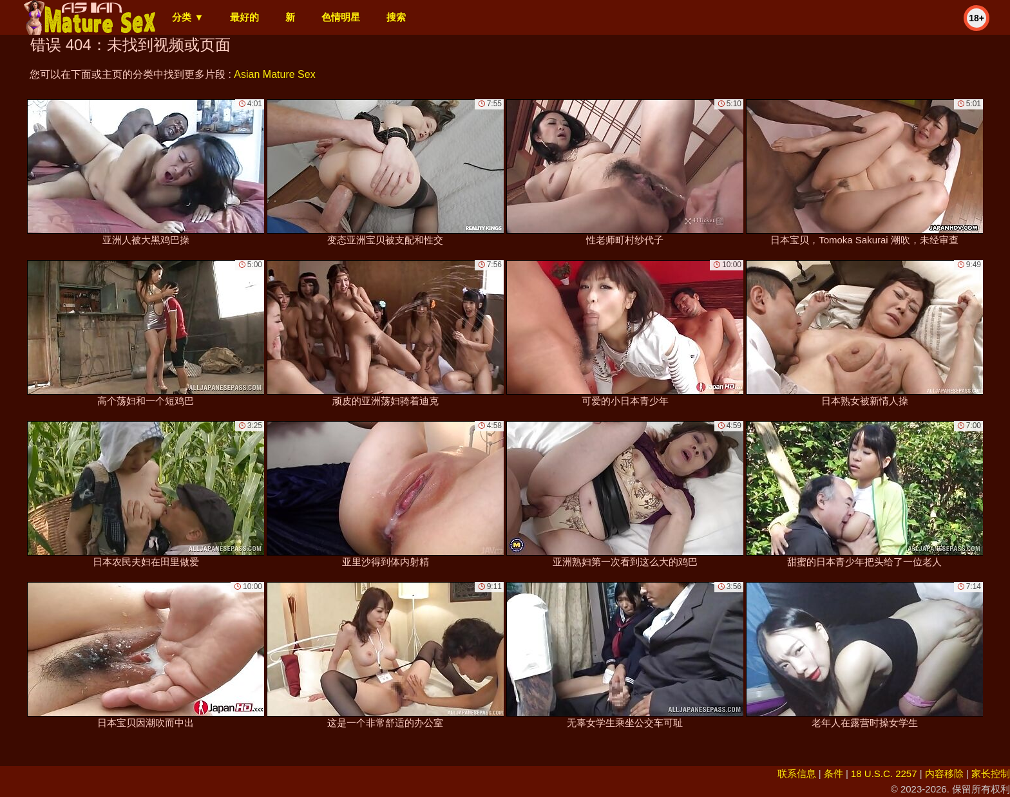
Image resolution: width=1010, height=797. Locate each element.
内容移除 (944, 773)
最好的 (244, 17)
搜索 (396, 17)
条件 (833, 773)
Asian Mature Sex (274, 74)
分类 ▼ (188, 17)
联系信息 (796, 773)
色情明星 (340, 17)
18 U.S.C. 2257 (884, 773)
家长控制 (990, 773)
